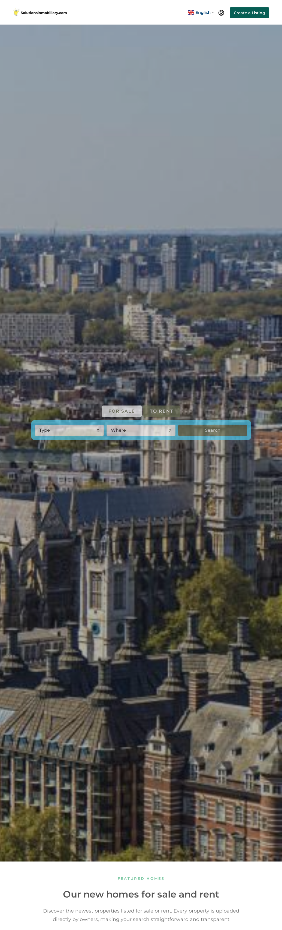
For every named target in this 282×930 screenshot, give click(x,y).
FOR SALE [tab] (121, 411)
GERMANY (174, 473)
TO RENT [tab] (162, 411)
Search (212, 430)
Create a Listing (249, 12)
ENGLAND (107, 473)
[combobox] (69, 430)
